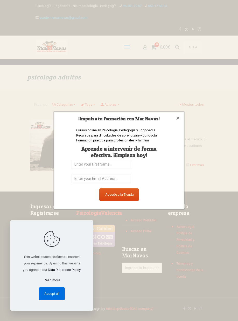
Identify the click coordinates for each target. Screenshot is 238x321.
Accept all (51, 294)
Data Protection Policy (64, 270)
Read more (52, 280)
